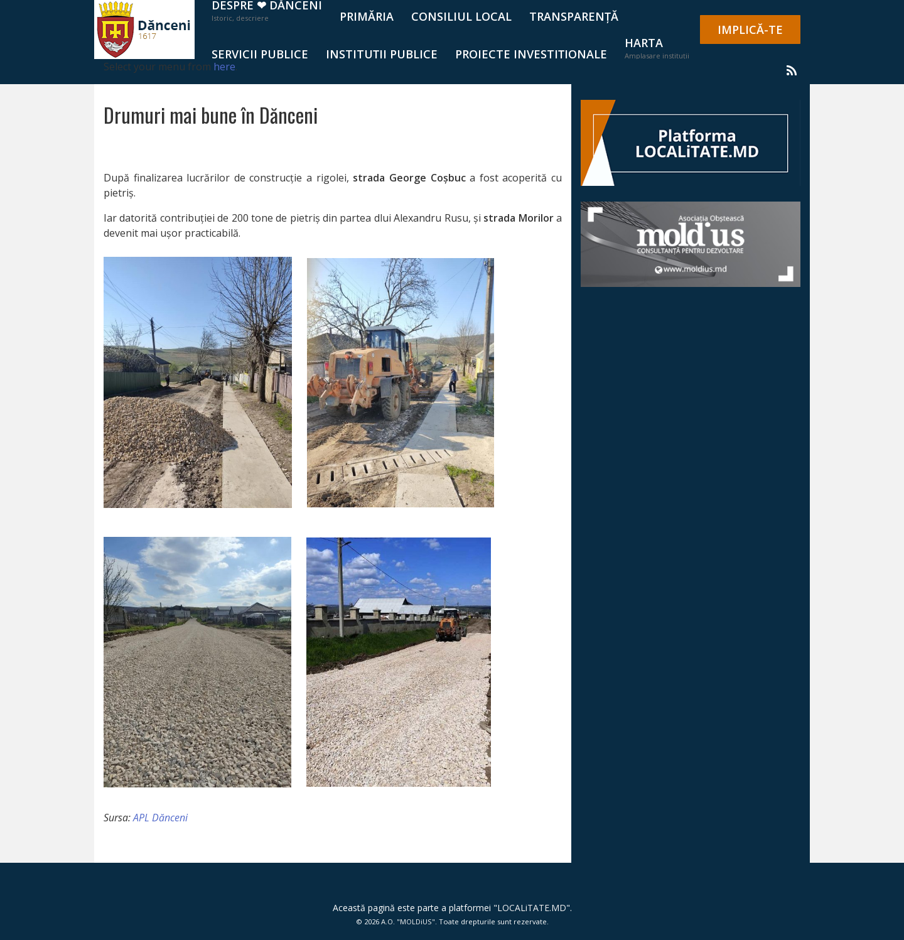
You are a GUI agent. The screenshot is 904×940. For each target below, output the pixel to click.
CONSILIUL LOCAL (461, 16)
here (224, 66)
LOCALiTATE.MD (531, 908)
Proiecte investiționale (531, 54)
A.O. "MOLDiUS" (408, 921)
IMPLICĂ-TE (750, 29)
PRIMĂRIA (367, 16)
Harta (657, 47)
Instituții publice (382, 54)
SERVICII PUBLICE (260, 54)
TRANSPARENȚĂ (573, 16)
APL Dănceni (160, 817)
